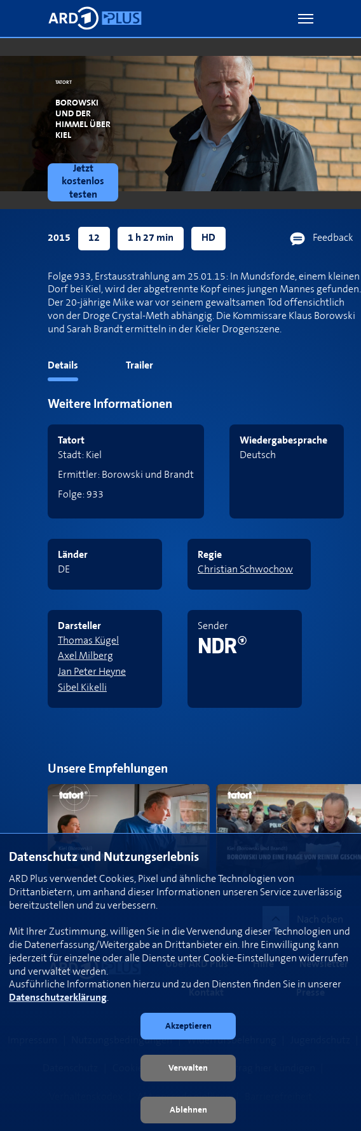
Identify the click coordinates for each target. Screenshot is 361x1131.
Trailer (139, 366)
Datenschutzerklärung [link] (58, 998)
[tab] (39, 368)
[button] (305, 19)
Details (63, 366)
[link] (85, 182)
